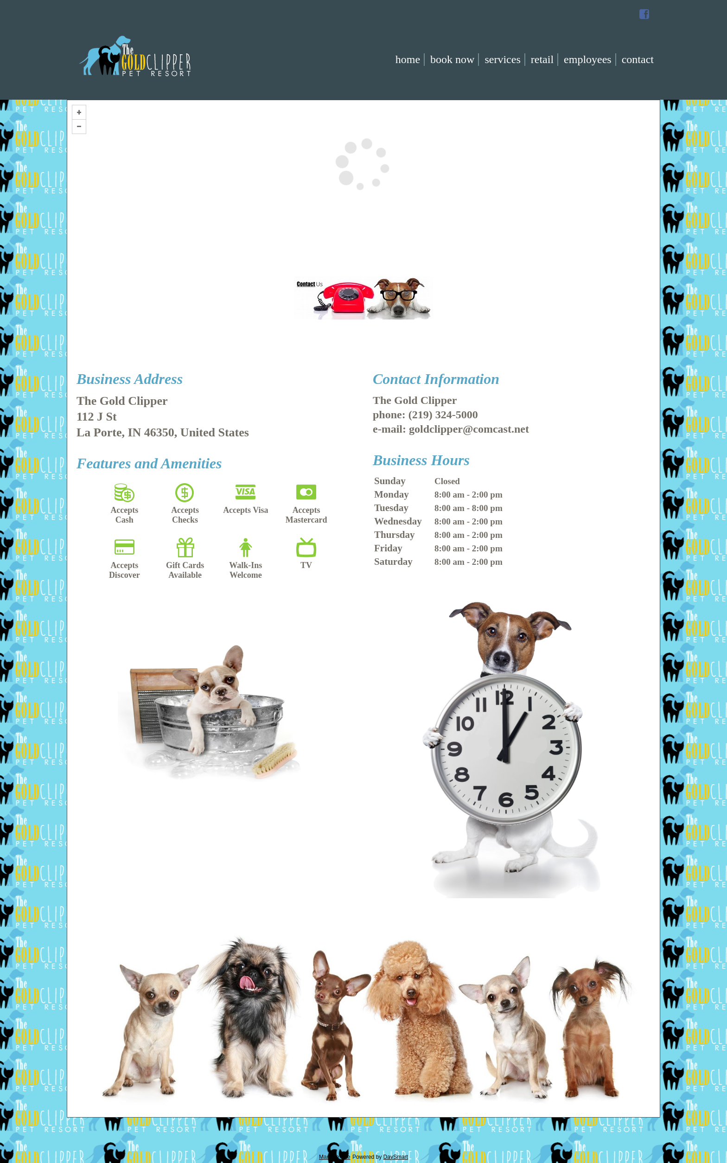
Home (407, 59)
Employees (588, 59)
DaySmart (395, 1157)
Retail (542, 59)
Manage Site (334, 1157)
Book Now (452, 59)
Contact (638, 59)
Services (502, 59)
